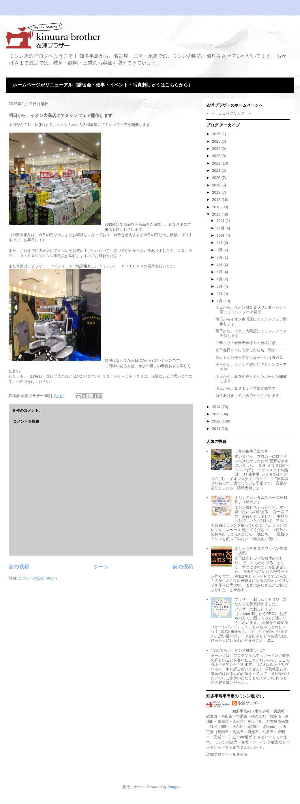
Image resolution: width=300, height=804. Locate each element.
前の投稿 (182, 566)
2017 (217, 199)
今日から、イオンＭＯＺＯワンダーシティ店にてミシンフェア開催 (251, 309)
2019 (217, 185)
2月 (220, 294)
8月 (220, 250)
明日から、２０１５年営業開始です (245, 388)
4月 (220, 279)
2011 (217, 428)
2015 (217, 214)
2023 (217, 156)
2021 (217, 170)
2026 (217, 134)
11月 (221, 228)
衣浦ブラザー (249, 703)
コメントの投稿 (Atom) (37, 578)
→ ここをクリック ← (231, 113)
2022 (217, 163)
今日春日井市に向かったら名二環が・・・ (251, 350)
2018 (217, 192)
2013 (217, 414)
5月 (220, 272)
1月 (220, 301)
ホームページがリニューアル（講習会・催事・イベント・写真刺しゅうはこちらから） (103, 84)
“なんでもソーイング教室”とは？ (238, 650)
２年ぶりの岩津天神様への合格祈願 (245, 343)
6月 (220, 264)
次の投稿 (19, 566)
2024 (217, 148)
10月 (221, 235)
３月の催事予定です (251, 451)
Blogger (174, 787)
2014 (217, 407)
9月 (220, 242)
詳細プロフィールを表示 (226, 754)
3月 (220, 286)
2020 (217, 177)
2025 (217, 141)
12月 (221, 220)
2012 (217, 421)
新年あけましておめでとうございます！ (249, 395)
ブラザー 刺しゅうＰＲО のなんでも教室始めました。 (260, 601)
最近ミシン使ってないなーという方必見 (249, 357)
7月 (220, 257)
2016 (217, 207)
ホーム (101, 566)
